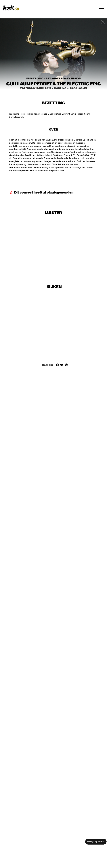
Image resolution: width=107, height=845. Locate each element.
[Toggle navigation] (101, 8)
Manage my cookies (96, 842)
